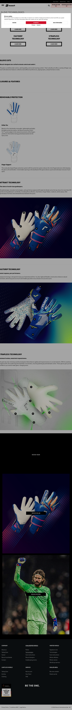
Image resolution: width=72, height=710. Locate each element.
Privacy (33, 25)
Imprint (38, 25)
